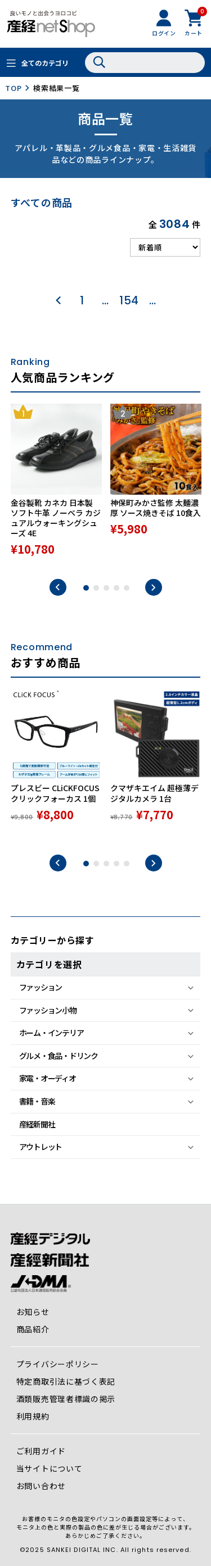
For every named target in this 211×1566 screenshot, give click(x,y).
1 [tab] (86, 588)
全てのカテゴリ (45, 62)
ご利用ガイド (41, 1451)
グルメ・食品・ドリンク (58, 1055)
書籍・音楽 (37, 1101)
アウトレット (40, 1146)
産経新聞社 (37, 1124)
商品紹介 (33, 1329)
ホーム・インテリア (51, 1032)
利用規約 (33, 1416)
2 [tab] (96, 588)
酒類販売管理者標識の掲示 (65, 1398)
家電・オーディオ (47, 1078)
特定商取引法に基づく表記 (65, 1381)
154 (129, 300)
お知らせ (33, 1311)
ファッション (40, 987)
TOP (13, 88)
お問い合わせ (41, 1485)
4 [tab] (116, 588)
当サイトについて (49, 1468)
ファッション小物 (48, 1010)
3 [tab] (106, 588)
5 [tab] (126, 588)
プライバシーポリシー (57, 1363)
